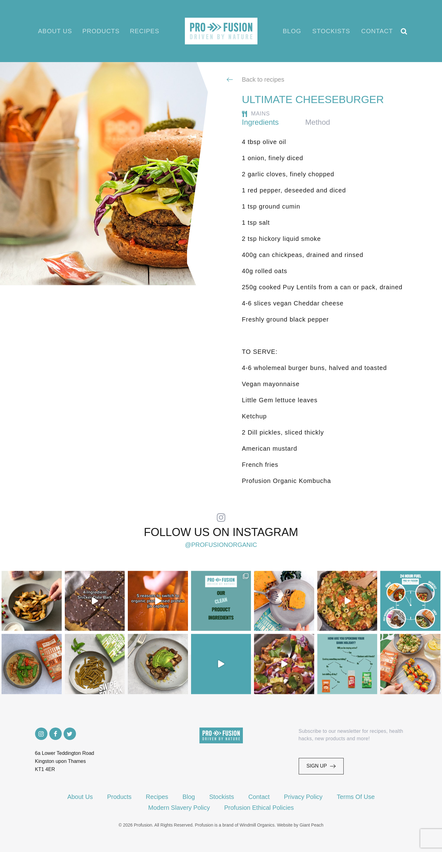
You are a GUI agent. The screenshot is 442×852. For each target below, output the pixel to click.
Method (317, 122)
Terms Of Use (356, 796)
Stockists (331, 31)
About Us (55, 31)
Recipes (144, 31)
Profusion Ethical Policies (259, 807)
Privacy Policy (303, 796)
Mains (260, 113)
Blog (292, 31)
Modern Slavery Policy (179, 807)
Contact (377, 31)
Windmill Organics (257, 825)
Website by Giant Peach (300, 825)
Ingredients (260, 122)
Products (100, 31)
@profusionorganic (221, 544)
